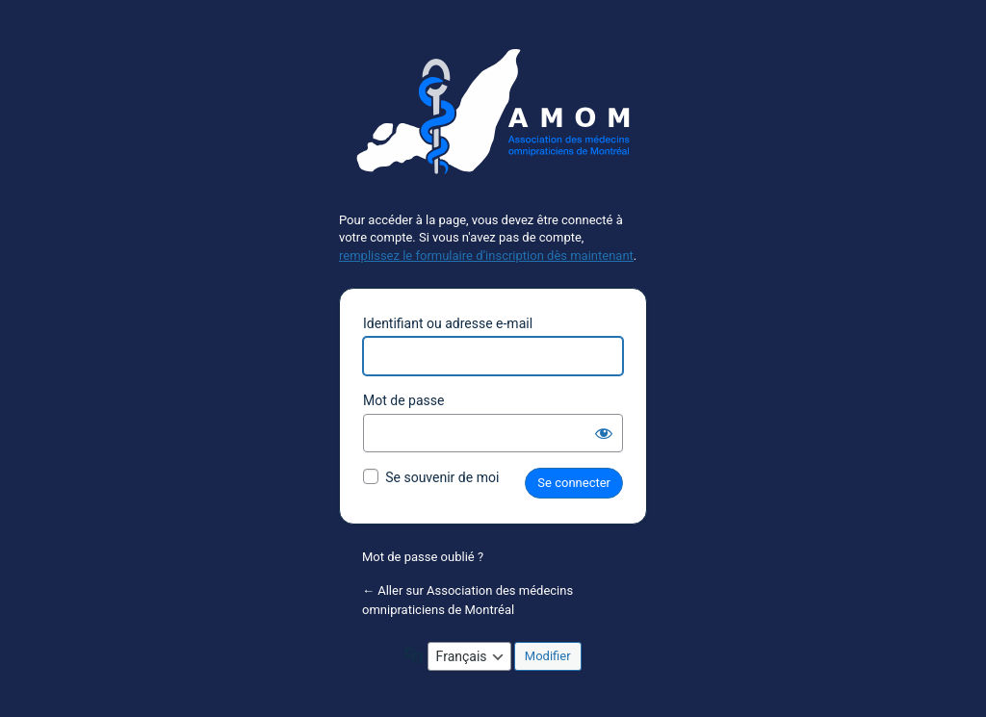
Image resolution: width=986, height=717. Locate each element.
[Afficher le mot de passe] (603, 433)
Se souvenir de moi (442, 477)
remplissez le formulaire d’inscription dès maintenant (486, 255)
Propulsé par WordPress (493, 119)
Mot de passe (403, 400)
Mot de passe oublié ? (422, 557)
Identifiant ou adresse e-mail (447, 323)
